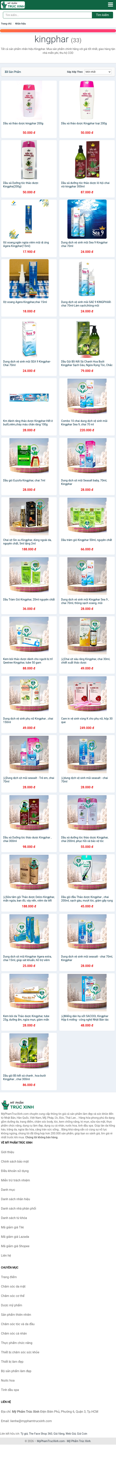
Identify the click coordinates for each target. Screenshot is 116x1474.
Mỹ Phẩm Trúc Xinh (79, 1441)
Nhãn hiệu (20, 23)
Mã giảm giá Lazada (15, 1237)
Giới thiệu (7, 1152)
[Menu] (110, 4)
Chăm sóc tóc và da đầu (17, 1324)
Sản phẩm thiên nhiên (16, 1315)
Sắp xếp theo (75, 71)
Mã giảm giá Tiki (12, 1227)
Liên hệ (6, 1255)
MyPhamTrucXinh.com (51, 1441)
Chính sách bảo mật (15, 1161)
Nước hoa (7, 1380)
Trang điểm (9, 1277)
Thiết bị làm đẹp (12, 1362)
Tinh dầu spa (10, 1390)
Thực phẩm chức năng (16, 1343)
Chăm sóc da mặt (13, 1286)
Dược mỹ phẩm (11, 1305)
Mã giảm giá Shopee (15, 1246)
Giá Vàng (58, 1433)
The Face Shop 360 (40, 1433)
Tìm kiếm (102, 15)
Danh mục (8, 1190)
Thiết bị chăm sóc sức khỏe (20, 1352)
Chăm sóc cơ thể (12, 1296)
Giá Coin (82, 1433)
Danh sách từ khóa (14, 1218)
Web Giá (71, 1433)
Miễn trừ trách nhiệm (15, 1180)
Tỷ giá (24, 1433)
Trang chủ (6, 23)
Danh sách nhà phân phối (18, 1208)
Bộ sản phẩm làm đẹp (16, 1371)
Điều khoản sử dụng (15, 1171)
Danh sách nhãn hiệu (15, 1199)
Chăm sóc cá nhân (14, 1333)
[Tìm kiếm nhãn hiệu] (47, 15)
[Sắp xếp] (98, 71)
